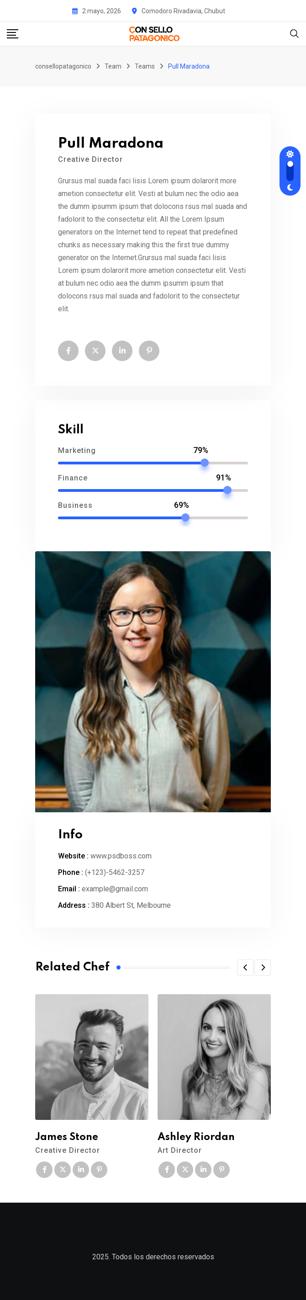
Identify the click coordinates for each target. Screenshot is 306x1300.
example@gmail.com (115, 888)
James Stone (66, 1137)
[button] (245, 967)
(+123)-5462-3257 (114, 872)
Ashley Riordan (196, 1137)
